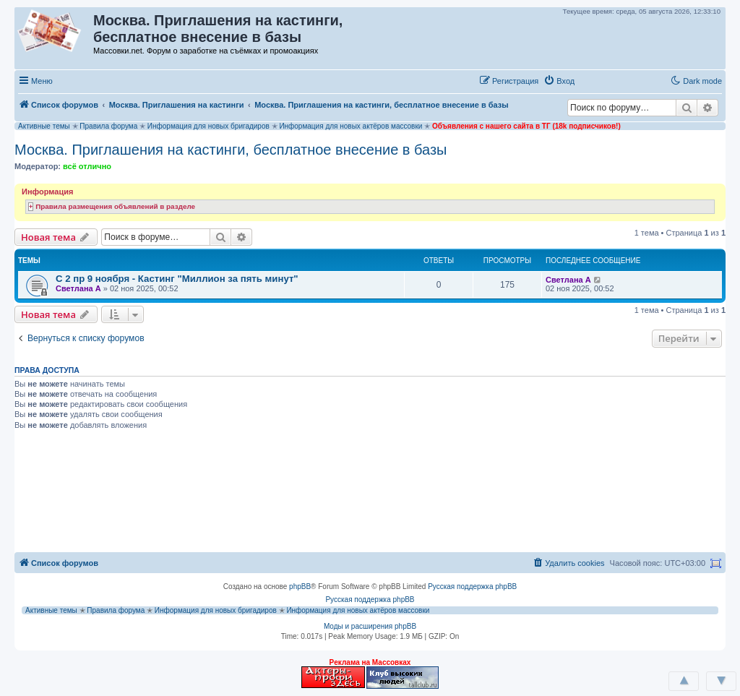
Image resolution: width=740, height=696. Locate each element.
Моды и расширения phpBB (370, 626)
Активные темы (44, 126)
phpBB (300, 586)
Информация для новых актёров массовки (350, 126)
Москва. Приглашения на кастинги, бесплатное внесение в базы (230, 150)
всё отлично (87, 166)
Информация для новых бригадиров (208, 126)
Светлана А (78, 288)
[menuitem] (559, 81)
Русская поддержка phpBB (472, 586)
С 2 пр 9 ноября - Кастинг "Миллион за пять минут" (177, 278)
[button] (595, 80)
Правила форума (108, 126)
